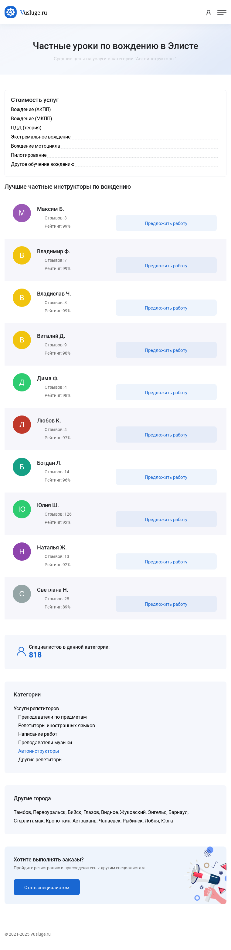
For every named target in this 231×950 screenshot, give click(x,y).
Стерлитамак (29, 821)
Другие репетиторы (40, 759)
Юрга (167, 821)
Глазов (91, 812)
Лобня (152, 821)
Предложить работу (166, 223)
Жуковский (133, 812)
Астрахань (85, 821)
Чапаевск (110, 821)
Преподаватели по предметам (52, 717)
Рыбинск (133, 821)
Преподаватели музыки (45, 742)
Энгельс (157, 812)
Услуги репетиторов (36, 708)
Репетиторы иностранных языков (56, 725)
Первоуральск (49, 812)
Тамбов (22, 812)
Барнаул (178, 812)
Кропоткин (58, 821)
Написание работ (37, 734)
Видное (109, 812)
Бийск (74, 812)
